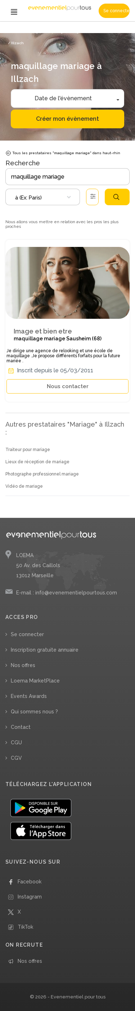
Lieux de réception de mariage (37, 461)
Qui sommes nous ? (34, 711)
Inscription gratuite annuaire (44, 650)
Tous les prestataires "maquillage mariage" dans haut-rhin (62, 153)
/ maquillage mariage (61, 31)
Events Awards (29, 696)
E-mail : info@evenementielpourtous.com (66, 593)
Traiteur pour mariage (27, 449)
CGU (16, 742)
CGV (16, 758)
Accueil (14, 31)
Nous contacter (68, 386)
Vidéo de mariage (24, 486)
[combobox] (42, 197)
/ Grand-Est (93, 31)
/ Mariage (32, 31)
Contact (21, 727)
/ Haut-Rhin (116, 31)
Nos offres (23, 665)
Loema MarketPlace (35, 681)
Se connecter (116, 10)
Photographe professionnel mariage (42, 474)
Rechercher (116, 197)
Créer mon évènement (67, 118)
